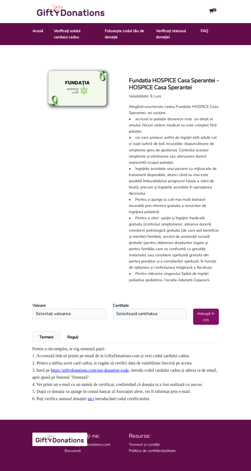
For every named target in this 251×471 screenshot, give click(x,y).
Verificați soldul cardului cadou (67, 34)
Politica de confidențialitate (152, 450)
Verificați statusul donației (171, 34)
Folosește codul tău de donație (124, 34)
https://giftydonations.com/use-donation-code (90, 370)
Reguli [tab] (72, 337)
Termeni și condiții (144, 444)
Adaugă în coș (206, 316)
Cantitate (121, 305)
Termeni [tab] (46, 337)
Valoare (39, 305)
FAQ (204, 31)
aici (91, 398)
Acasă (37, 31)
